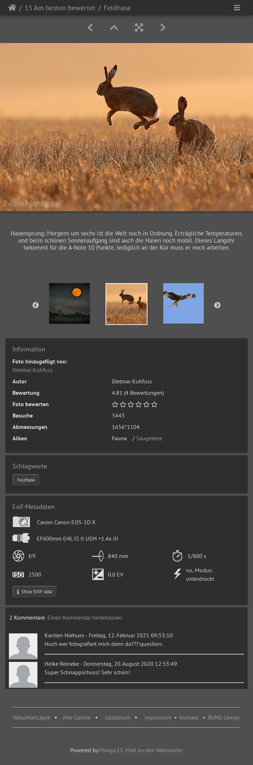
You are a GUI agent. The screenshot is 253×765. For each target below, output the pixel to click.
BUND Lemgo (224, 717)
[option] (69, 303)
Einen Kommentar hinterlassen (84, 617)
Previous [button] (35, 305)
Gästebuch (118, 717)
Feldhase (26, 480)
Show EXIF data (34, 592)
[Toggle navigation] (237, 7)
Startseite (12, 7)
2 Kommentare (27, 617)
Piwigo (107, 750)
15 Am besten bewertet (60, 7)
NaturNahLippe (31, 717)
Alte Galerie (77, 717)
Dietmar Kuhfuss (32, 369)
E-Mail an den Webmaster (151, 750)
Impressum (157, 717)
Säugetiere (151, 438)
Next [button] (217, 305)
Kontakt (189, 717)
